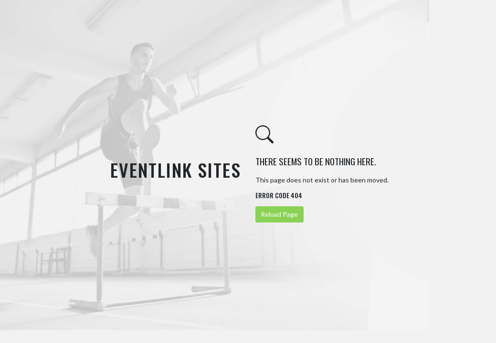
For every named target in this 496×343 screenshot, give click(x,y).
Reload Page (279, 214)
